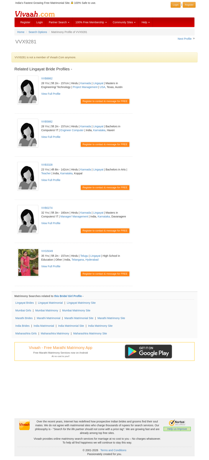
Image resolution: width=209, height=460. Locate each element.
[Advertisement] (166, 96)
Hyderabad (92, 259)
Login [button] (175, 4)
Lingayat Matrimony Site (81, 302)
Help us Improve (177, 428)
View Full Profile (50, 93)
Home (20, 32)
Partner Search (59, 22)
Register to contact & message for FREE (105, 101)
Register (25, 22)
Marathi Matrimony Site (111, 318)
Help (146, 22)
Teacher (46, 173)
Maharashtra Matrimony (55, 333)
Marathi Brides (24, 318)
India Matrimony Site (100, 325)
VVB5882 (47, 121)
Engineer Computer (72, 130)
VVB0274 (47, 207)
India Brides (22, 325)
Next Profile (185, 38)
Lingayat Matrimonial (50, 302)
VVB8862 (47, 78)
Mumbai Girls (23, 310)
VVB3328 (47, 164)
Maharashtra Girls (26, 333)
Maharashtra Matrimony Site (90, 333)
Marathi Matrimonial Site (78, 318)
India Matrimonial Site (71, 325)
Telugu (84, 255)
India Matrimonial (44, 325)
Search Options (38, 32)
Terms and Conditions (113, 450)
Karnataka (99, 130)
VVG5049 (47, 251)
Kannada (85, 83)
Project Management (85, 87)
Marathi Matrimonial (48, 318)
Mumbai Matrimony (46, 310)
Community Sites (124, 22)
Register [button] (189, 4)
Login (39, 22)
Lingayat (98, 83)
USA (102, 87)
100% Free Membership (91, 22)
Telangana (78, 259)
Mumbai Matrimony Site (76, 310)
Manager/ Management (74, 216)
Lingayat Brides (24, 302)
